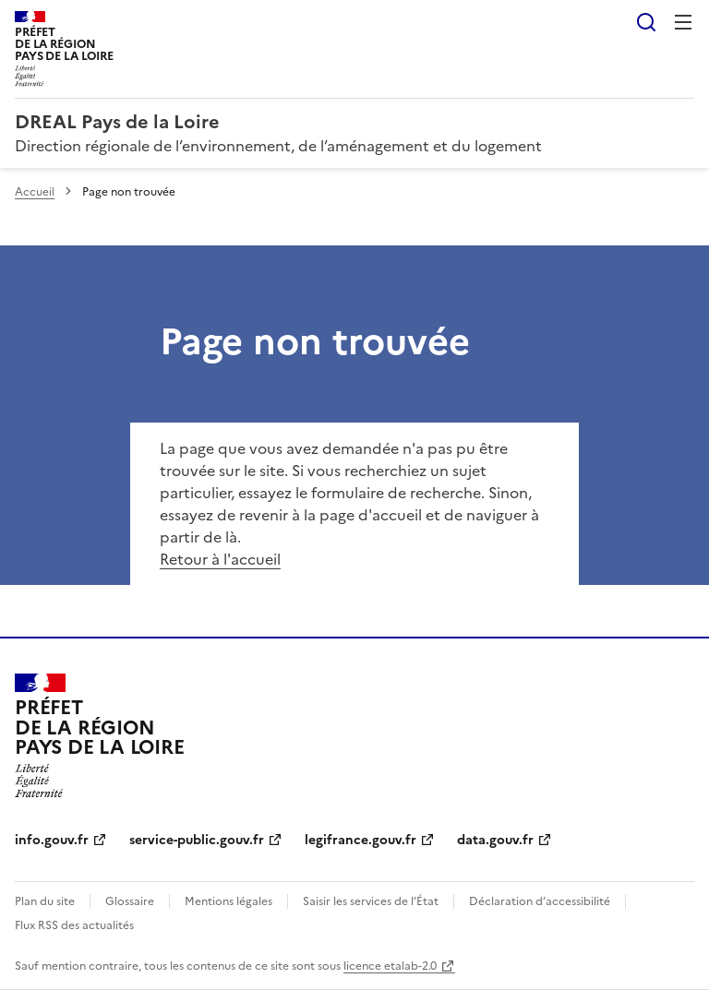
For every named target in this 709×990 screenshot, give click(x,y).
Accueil (34, 192)
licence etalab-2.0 (390, 966)
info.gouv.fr (52, 840)
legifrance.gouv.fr (360, 840)
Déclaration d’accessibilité (539, 901)
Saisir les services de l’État (371, 901)
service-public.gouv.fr (196, 840)
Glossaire (129, 901)
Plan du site (45, 901)
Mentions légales (228, 901)
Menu (683, 22)
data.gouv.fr (495, 840)
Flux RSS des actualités (74, 925)
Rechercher (646, 22)
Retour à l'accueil (220, 559)
